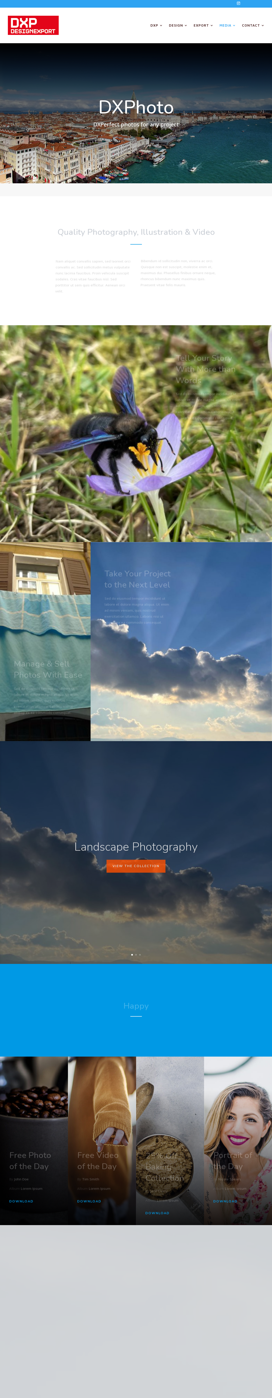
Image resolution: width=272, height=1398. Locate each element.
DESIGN (176, 25)
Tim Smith (90, 1179)
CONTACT (251, 25)
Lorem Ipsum (32, 1188)
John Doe (21, 1179)
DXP (154, 25)
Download (21, 1201)
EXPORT (201, 25)
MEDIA (225, 25)
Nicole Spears (229, 1179)
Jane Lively (159, 1191)
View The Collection (136, 882)
